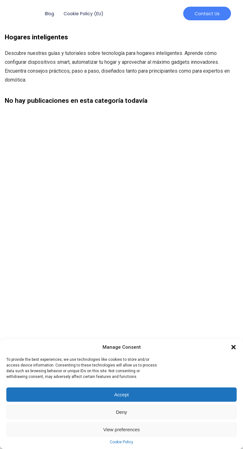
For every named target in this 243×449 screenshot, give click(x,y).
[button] (233, 347)
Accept (121, 394)
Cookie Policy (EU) (83, 13)
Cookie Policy (121, 442)
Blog (49, 13)
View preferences (121, 429)
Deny (121, 412)
